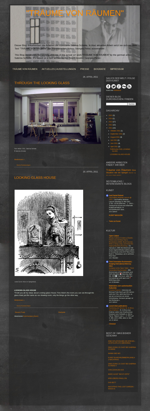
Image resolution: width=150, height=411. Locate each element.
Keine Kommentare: (24, 165)
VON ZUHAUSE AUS (116, 370)
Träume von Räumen (118, 170)
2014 (111, 118)
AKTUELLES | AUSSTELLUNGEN (59, 69)
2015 (111, 115)
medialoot (117, 90)
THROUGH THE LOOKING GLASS (42, 83)
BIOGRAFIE (100, 69)
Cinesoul (112, 324)
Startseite (61, 312)
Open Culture (114, 236)
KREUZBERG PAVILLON (117, 378)
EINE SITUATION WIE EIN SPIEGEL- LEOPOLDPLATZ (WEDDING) (121, 342)
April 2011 (114, 147)
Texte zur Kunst (114, 221)
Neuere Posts (20, 312)
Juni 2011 (114, 143)
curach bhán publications (118, 306)
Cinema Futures (115, 290)
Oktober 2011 (115, 131)
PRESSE (84, 69)
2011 (111, 128)
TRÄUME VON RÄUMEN (24, 69)
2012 (111, 125)
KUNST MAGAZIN (115, 215)
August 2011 (115, 137)
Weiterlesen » (19, 159)
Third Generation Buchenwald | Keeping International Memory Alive (120, 264)
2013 (111, 122)
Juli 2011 (113, 140)
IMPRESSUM (117, 69)
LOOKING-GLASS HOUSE (35, 178)
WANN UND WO (114, 353)
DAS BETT (112, 382)
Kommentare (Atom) (30, 316)
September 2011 (116, 134)
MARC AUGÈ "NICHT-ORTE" (119, 374)
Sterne (131, 173)
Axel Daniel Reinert (116, 195)
